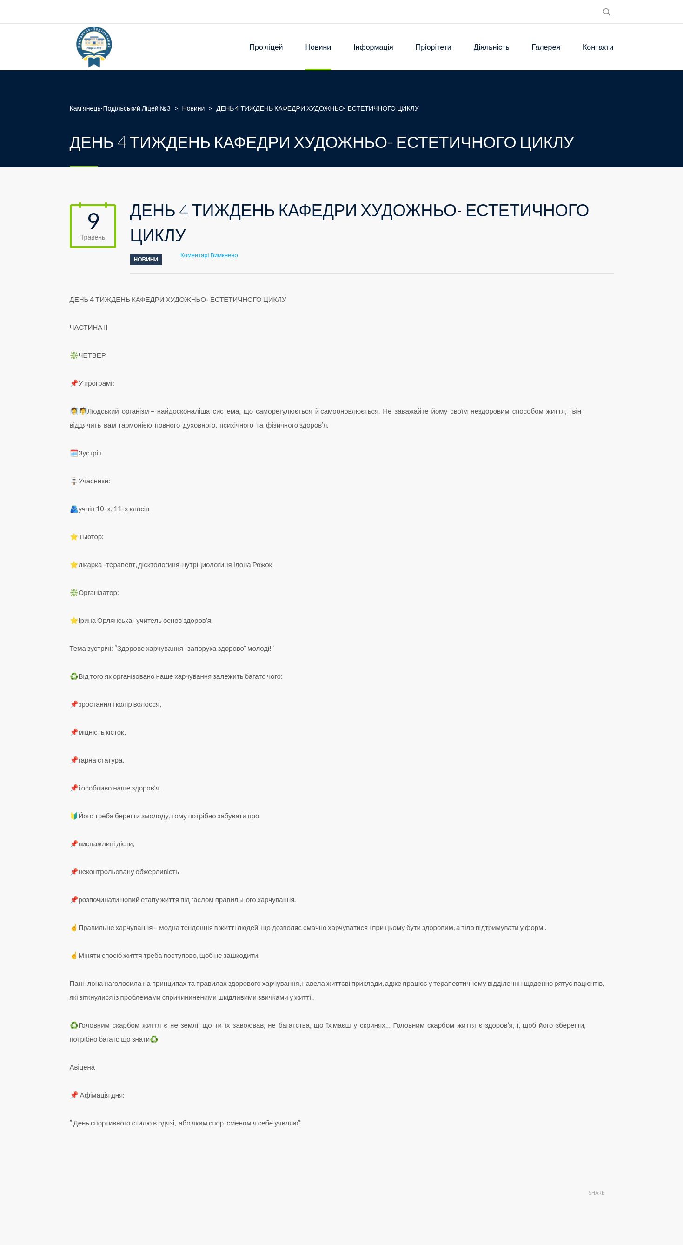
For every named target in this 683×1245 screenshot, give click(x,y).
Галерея (546, 46)
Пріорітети (433, 46)
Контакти (598, 46)
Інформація (373, 46)
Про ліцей (266, 46)
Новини (318, 46)
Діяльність (492, 46)
